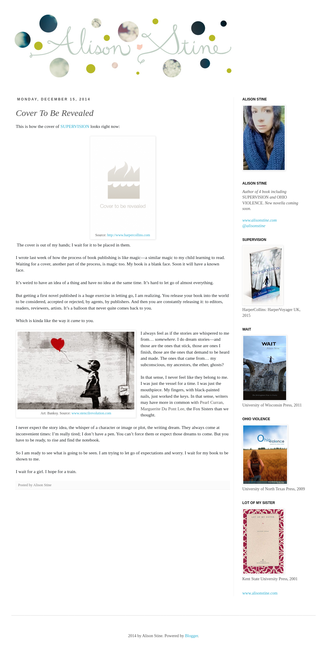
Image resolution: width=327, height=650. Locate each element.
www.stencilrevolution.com (91, 413)
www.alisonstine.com (259, 220)
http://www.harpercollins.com (128, 235)
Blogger (191, 636)
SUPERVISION (74, 126)
